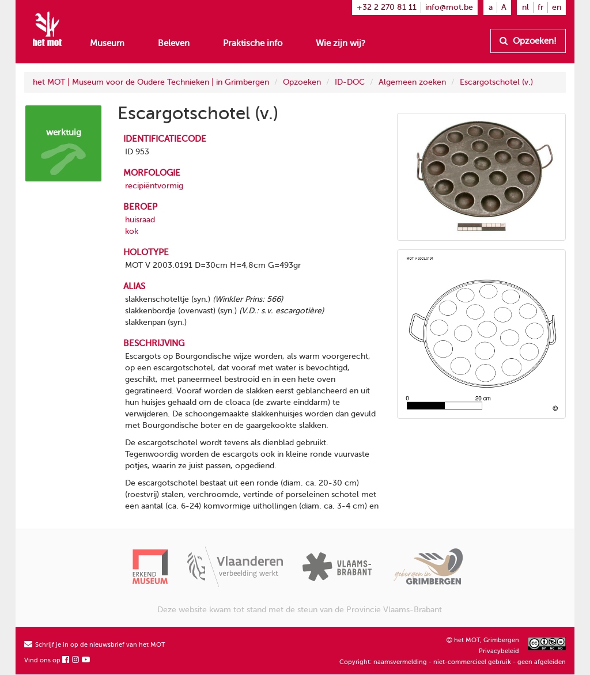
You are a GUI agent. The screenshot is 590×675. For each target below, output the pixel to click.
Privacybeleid (499, 651)
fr (540, 7)
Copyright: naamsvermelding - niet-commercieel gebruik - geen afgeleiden (452, 662)
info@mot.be (449, 7)
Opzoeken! (528, 41)
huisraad (140, 219)
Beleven (174, 43)
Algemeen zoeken (412, 82)
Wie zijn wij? (340, 43)
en (556, 7)
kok (131, 231)
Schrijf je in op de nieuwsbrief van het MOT (94, 645)
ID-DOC (350, 82)
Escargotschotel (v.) (496, 82)
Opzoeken (302, 82)
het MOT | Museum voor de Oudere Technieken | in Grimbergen (151, 82)
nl (525, 7)
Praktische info (252, 43)
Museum (107, 43)
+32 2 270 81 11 (387, 7)
